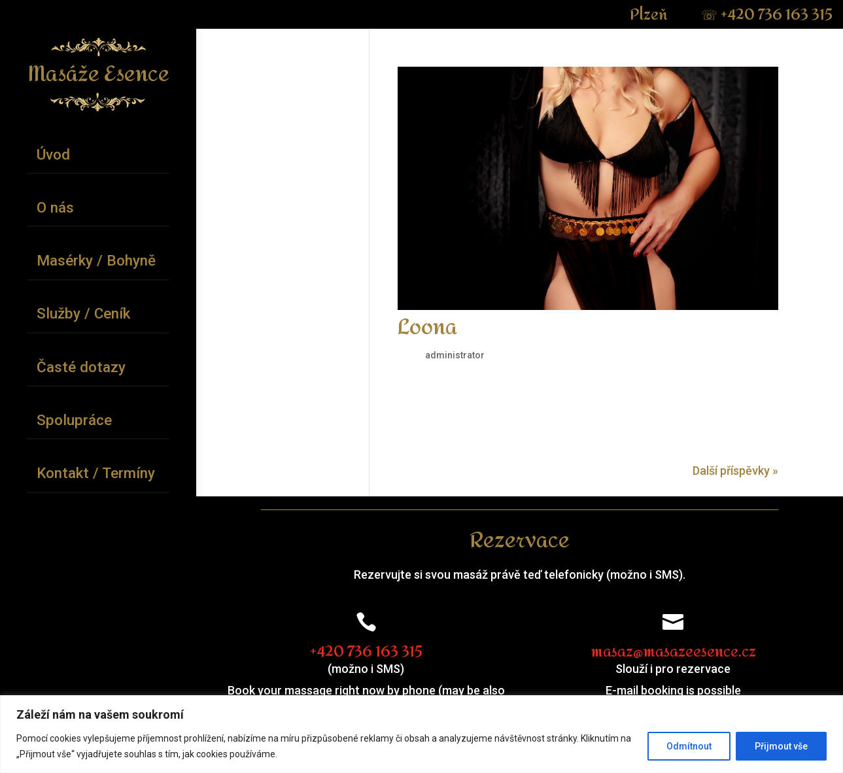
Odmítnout (689, 746)
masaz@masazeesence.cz (673, 652)
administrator (455, 355)
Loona (427, 327)
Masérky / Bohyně (96, 260)
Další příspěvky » (735, 470)
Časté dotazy (81, 366)
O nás (55, 207)
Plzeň (650, 15)
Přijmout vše (781, 746)
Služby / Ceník (83, 313)
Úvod (53, 154)
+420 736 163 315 (767, 15)
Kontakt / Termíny (96, 472)
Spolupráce (74, 419)
